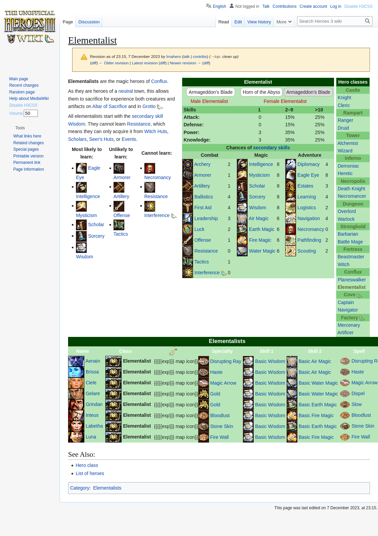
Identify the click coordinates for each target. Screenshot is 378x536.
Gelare (93, 393)
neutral (126, 91)
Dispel (358, 393)
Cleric (344, 105)
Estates (305, 186)
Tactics (201, 261)
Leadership (206, 218)
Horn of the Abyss (261, 92)
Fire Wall (219, 437)
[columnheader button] (176, 351)
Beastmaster (351, 256)
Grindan (94, 404)
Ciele (91, 382)
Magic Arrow (223, 383)
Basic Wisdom (270, 361)
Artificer (345, 332)
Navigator (348, 310)
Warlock (346, 219)
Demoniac (348, 166)
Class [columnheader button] (125, 351)
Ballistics (203, 196)
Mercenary (349, 325)
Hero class (87, 465)
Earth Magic (261, 229)
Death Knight (351, 188)
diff (94, 63)
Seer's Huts (101, 139)
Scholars (77, 139)
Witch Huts (155, 131)
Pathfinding (309, 240)
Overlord (347, 211)
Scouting (306, 251)
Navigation (308, 218)
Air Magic (259, 218)
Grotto (148, 106)
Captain (346, 302)
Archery (202, 164)
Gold (215, 393)
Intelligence (261, 164)
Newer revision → (185, 63)
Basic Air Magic (315, 361)
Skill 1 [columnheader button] (266, 351)
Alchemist (347, 143)
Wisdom (257, 207)
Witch (344, 264)
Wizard (345, 150)
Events (129, 139)
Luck (199, 229)
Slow (357, 404)
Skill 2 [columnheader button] (314, 351)
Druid (343, 128)
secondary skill (147, 116)
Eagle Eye (308, 175)
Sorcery (257, 196)
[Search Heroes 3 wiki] (335, 21)
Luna (91, 436)
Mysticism (259, 175)
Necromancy (310, 229)
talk (186, 56)
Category (79, 488)
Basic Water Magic (318, 383)
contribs (200, 56)
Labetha (94, 425)
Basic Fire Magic (316, 415)
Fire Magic (260, 240)
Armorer (202, 175)
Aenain (92, 360)
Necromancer (352, 196)
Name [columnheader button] (82, 351)
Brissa (92, 371)
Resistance (206, 251)
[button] (20, 128)
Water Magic (262, 251)
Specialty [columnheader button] (222, 351)
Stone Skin (221, 426)
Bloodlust (220, 415)
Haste (216, 372)
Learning (306, 196)
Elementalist (351, 287)
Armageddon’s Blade (211, 92)
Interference (207, 272)
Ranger (345, 120)
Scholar (257, 186)
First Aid (203, 207)
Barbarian (348, 234)
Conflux (159, 81)
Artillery (202, 186)
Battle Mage (350, 241)
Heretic (345, 173)
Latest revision (145, 63)
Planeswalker (352, 279)
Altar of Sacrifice (109, 106)
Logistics (306, 207)
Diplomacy (308, 164)
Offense (202, 240)
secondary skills (271, 147)
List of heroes (90, 473)
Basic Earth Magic (318, 404)
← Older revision (114, 63)
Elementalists (107, 488)
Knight (344, 97)
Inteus (92, 414)
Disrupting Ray (225, 361)
